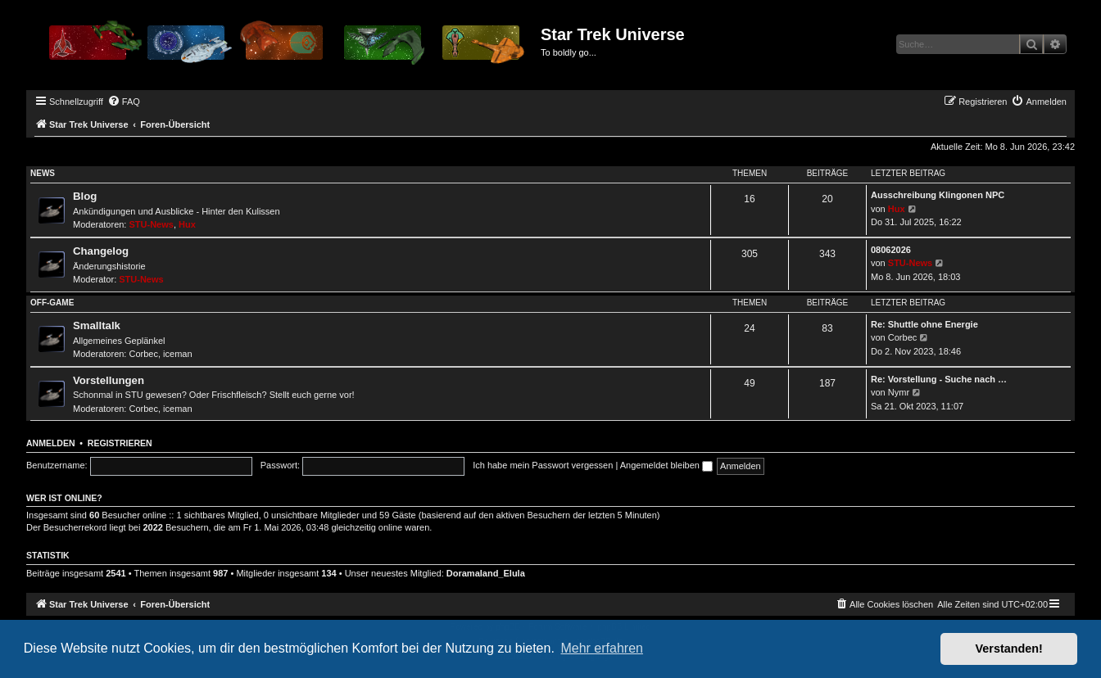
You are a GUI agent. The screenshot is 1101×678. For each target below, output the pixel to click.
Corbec (143, 354)
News (42, 173)
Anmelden (50, 443)
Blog (85, 196)
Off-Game (52, 302)
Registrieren (120, 443)
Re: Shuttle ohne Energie (924, 324)
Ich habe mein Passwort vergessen (543, 465)
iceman (177, 354)
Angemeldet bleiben (666, 465)
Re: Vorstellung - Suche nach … (939, 379)
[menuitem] (123, 101)
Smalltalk (96, 325)
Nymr (898, 392)
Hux (187, 224)
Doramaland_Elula (485, 573)
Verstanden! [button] (1009, 648)
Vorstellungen (108, 380)
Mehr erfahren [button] (601, 648)
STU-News (151, 224)
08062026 (891, 250)
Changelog (101, 251)
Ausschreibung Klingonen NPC (937, 195)
